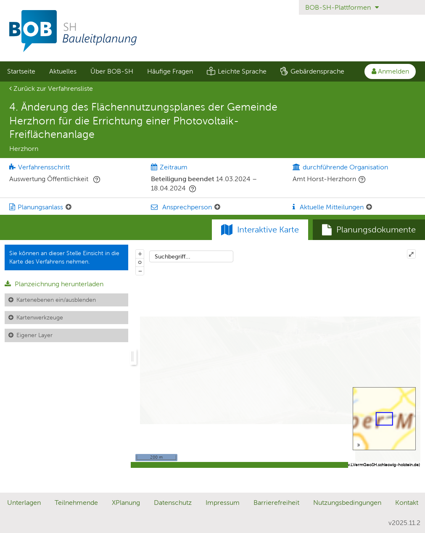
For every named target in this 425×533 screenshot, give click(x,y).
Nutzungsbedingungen (347, 502)
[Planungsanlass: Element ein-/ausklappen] (68, 207)
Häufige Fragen (170, 71)
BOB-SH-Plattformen (342, 7)
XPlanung (126, 502)
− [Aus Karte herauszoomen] (140, 270)
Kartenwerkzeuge (39, 317)
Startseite (21, 71)
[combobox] (191, 256)
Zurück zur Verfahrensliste (51, 88)
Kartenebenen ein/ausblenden (56, 299)
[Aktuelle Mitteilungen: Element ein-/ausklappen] (369, 207)
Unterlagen (24, 502)
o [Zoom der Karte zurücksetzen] (140, 262)
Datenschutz (173, 502)
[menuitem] (21, 71)
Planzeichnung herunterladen (54, 284)
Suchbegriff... (172, 256)
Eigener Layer (34, 335)
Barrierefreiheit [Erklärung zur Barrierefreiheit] (276, 502)
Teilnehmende (76, 502)
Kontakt (406, 502)
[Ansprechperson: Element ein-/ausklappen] (217, 207)
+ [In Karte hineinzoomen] (140, 253)
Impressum (223, 502)
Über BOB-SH (111, 71)
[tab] (369, 229)
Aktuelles (63, 71)
